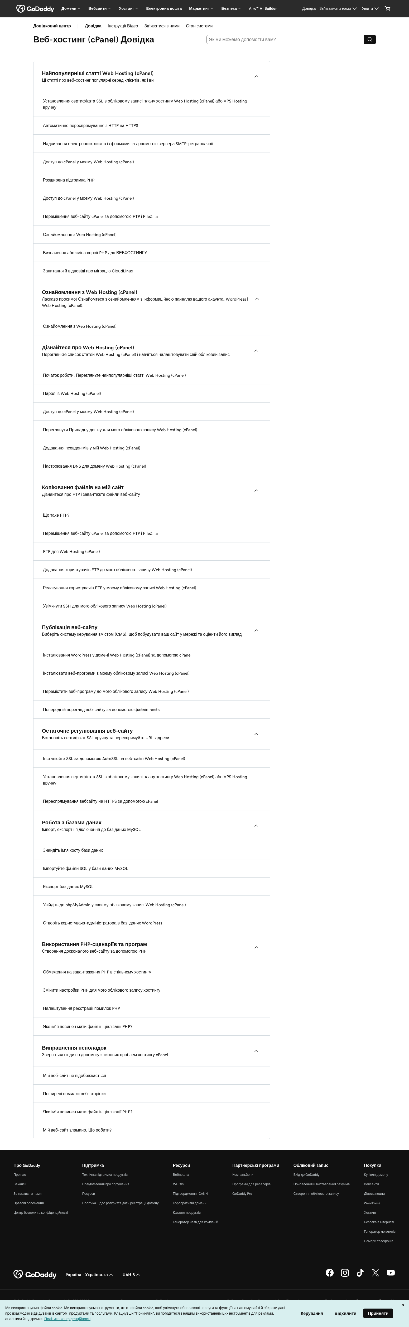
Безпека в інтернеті (379, 1222)
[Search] (370, 39)
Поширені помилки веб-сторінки (74, 1093)
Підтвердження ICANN (190, 1193)
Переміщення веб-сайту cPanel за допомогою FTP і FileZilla (100, 216)
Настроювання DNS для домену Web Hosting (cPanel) (94, 466)
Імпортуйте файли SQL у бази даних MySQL (85, 868)
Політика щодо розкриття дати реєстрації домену (120, 1203)
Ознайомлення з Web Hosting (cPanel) (80, 234)
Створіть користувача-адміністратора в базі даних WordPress (102, 923)
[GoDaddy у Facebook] (329, 1276)
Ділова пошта (374, 1193)
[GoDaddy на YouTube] (391, 1276)
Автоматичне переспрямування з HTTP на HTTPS (90, 125)
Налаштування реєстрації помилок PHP (81, 1008)
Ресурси (88, 1193)
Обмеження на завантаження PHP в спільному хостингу (97, 972)
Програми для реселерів (251, 1184)
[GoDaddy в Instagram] (345, 1276)
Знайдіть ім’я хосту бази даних (73, 850)
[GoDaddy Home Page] (35, 1274)
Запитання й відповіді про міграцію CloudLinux (88, 271)
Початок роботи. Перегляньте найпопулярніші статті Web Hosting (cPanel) (114, 375)
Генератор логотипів (380, 1231)
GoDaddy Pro (242, 1193)
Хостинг (370, 1212)
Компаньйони (242, 1174)
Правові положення (28, 1203)
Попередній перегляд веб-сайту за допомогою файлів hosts (101, 709)
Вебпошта (181, 1174)
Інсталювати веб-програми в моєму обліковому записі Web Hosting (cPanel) (116, 673)
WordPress (372, 1203)
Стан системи (199, 26)
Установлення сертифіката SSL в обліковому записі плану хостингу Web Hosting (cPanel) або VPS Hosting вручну (145, 104)
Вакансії (19, 1184)
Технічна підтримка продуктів (105, 1174)
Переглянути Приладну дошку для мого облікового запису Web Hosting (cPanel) (120, 430)
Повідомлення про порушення (105, 1184)
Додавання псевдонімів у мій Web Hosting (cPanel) (91, 448)
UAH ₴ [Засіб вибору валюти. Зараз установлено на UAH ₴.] (132, 1274)
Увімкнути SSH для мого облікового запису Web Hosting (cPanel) (105, 606)
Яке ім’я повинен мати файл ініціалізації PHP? (87, 1026)
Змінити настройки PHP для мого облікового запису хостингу (101, 990)
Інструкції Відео (123, 26)
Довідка (93, 26)
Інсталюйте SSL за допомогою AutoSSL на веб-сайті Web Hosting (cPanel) (114, 758)
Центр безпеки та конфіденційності (40, 1212)
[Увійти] (371, 9)
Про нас (19, 1174)
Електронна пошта (164, 8)
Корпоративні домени (189, 1203)
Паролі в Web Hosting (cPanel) (72, 393)
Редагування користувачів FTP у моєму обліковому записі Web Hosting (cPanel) (119, 588)
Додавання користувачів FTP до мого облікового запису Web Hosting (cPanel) (117, 569)
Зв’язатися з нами (162, 26)
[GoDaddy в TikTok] (360, 1276)
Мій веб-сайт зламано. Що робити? (77, 1130)
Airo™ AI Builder (263, 8)
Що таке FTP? (56, 515)
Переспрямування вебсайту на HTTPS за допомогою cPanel (100, 801)
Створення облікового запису (316, 1193)
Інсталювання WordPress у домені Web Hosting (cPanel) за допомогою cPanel (117, 655)
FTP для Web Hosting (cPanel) (71, 551)
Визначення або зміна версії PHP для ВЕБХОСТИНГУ (95, 253)
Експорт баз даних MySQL (68, 886)
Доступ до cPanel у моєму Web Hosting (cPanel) (88, 162)
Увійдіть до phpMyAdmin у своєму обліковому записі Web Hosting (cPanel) (114, 905)
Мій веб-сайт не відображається (74, 1075)
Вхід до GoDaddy (306, 1174)
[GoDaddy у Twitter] (375, 1276)
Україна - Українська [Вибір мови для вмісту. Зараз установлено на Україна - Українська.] (90, 1274)
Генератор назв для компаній (195, 1222)
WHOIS (178, 1184)
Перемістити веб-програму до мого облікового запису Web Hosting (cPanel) (116, 691)
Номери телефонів (378, 1241)
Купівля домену (376, 1174)
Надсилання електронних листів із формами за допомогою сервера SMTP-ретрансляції (128, 143)
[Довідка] (309, 9)
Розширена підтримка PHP (68, 180)
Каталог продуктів (187, 1212)
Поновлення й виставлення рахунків (321, 1184)
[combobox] (285, 39)
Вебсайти (371, 1184)
